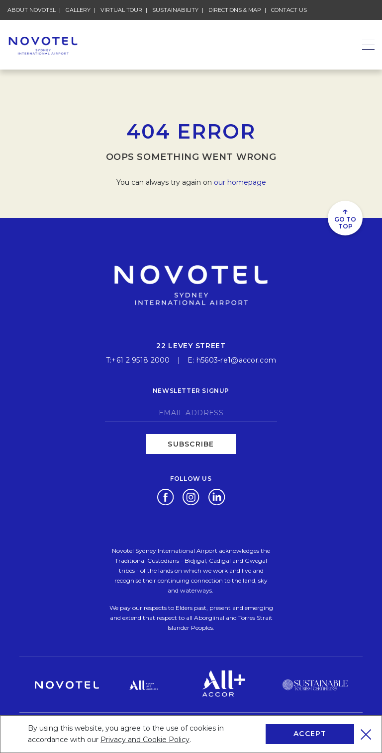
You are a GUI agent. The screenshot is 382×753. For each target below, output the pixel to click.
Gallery (78, 9)
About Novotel (31, 9)
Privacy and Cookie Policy (145, 739)
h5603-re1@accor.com (236, 360)
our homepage (240, 182)
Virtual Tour (121, 9)
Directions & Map (234, 9)
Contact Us (289, 9)
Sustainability (175, 9)
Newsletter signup (191, 390)
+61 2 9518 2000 (140, 360)
